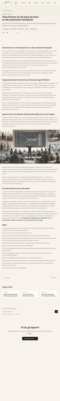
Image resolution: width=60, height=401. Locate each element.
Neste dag (54, 277)
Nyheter (36, 2)
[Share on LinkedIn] (7, 32)
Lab (11, 2)
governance (20, 29)
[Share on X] (11, 32)
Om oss (30, 2)
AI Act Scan (16, 2)
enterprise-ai (13, 29)
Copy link (16, 32)
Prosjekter (23, 2)
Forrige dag (6, 277)
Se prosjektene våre (30, 338)
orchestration (6, 29)
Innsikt (42, 2)
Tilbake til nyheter (7, 10)
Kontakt (49, 2)
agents (27, 29)
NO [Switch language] (56, 2)
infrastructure (33, 29)
